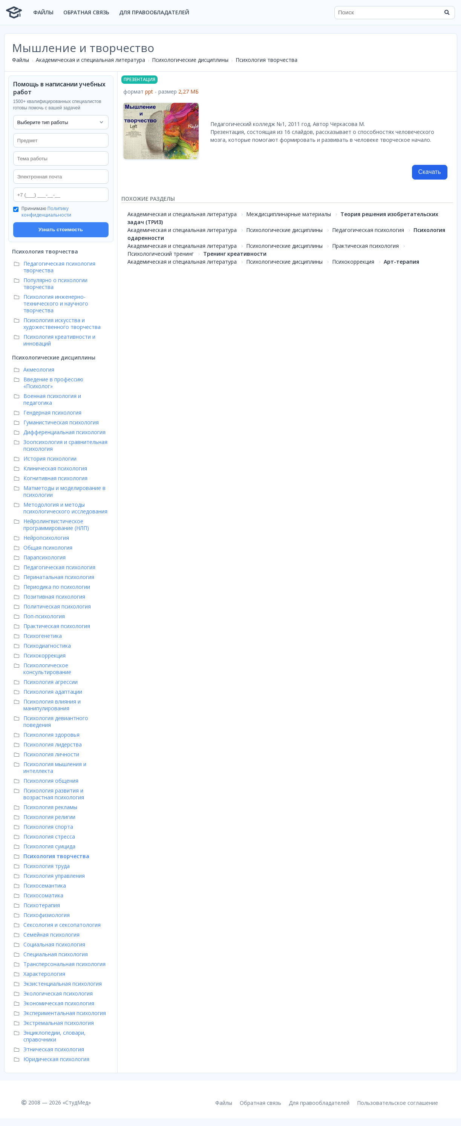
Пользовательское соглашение (397, 1102)
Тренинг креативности (234, 253)
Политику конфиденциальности (46, 211)
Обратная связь (86, 12)
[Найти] (446, 12)
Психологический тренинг (160, 253)
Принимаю (46, 212)
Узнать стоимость (60, 229)
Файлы (43, 12)
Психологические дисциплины (190, 59)
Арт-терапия (401, 261)
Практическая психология (365, 245)
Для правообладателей (154, 12)
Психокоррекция (353, 261)
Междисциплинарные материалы (288, 214)
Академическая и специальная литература (90, 59)
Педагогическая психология (368, 229)
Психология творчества (266, 59)
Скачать (429, 172)
